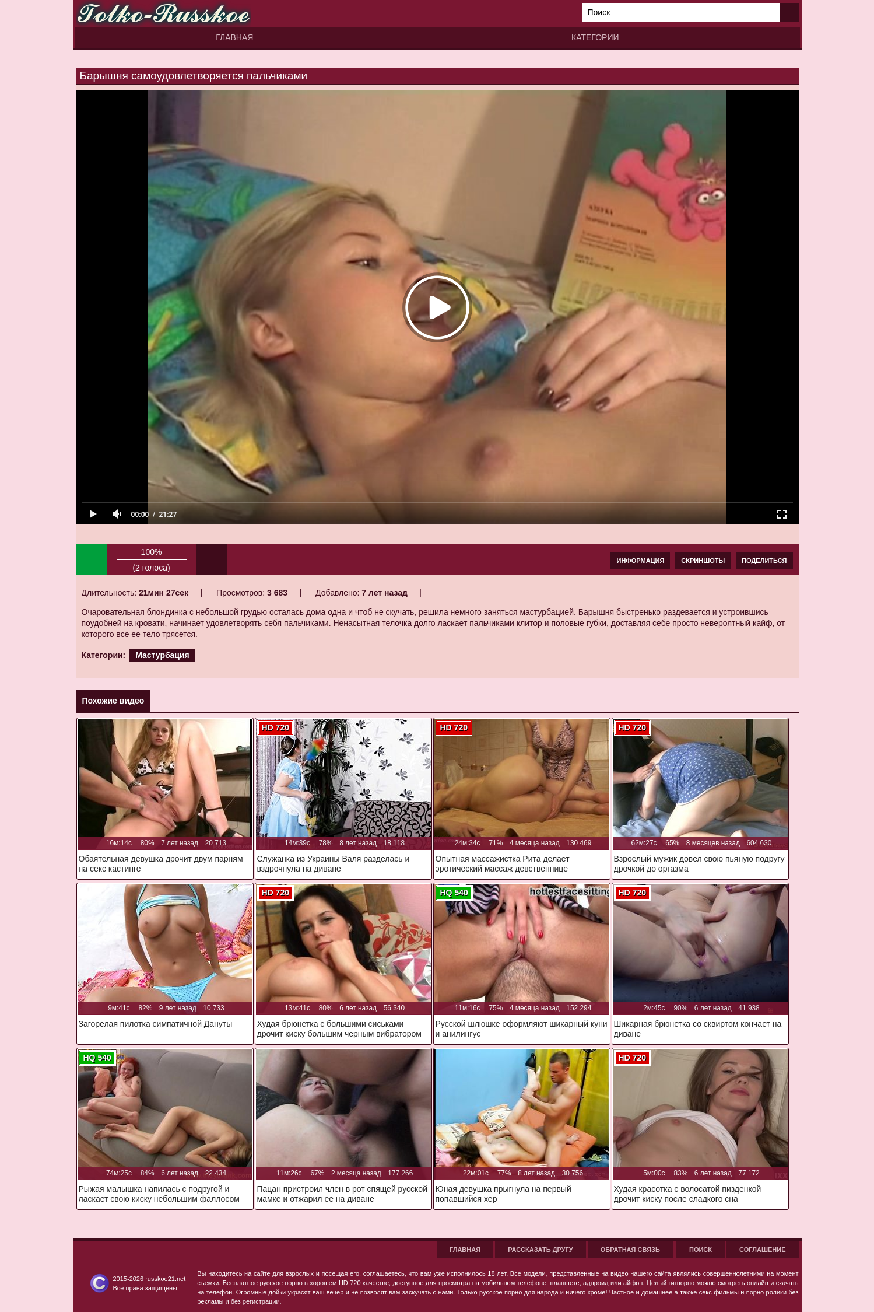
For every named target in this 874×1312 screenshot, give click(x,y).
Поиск (700, 1249)
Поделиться (764, 560)
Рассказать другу (540, 1249)
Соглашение (762, 1249)
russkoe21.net (165, 1278)
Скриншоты (703, 560)
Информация (640, 560)
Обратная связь (630, 1249)
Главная (234, 37)
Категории (595, 37)
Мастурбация (162, 655)
